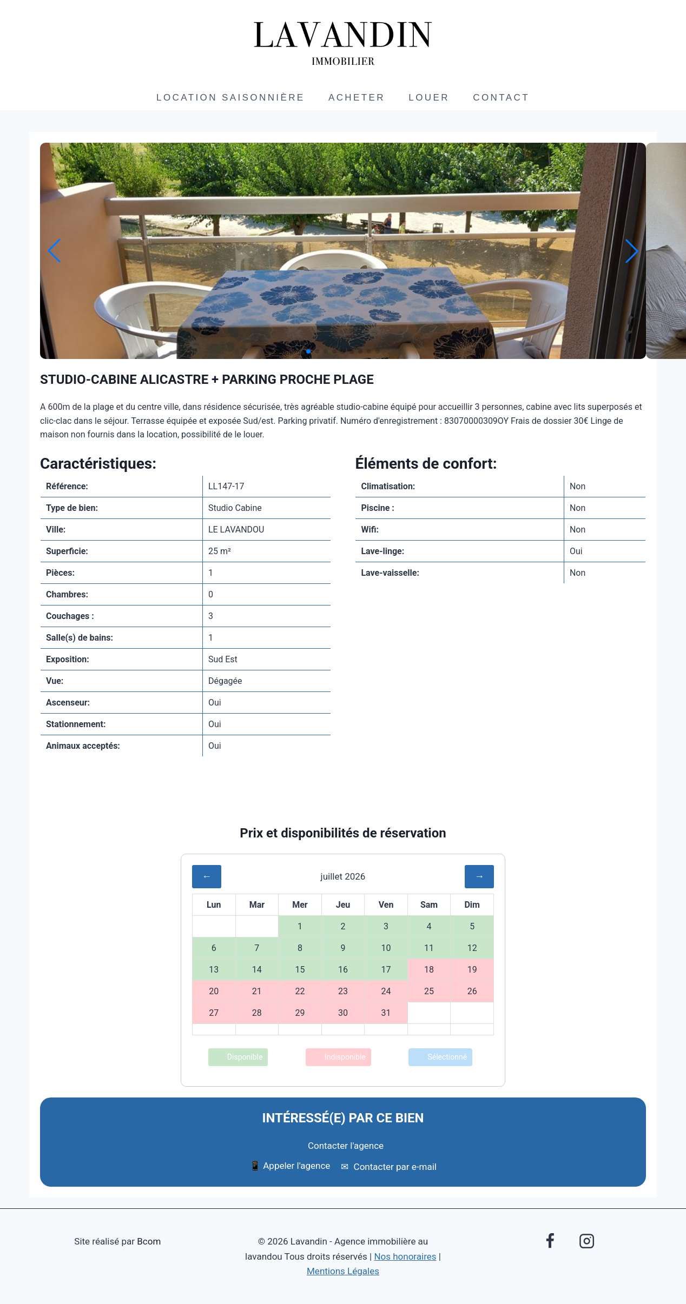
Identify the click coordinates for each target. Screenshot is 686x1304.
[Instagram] (586, 1240)
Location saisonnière (230, 97)
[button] (308, 351)
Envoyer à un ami (343, 800)
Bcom (149, 1241)
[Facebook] (550, 1240)
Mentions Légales (343, 1271)
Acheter (356, 97)
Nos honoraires (405, 1256)
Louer (429, 97)
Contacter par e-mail (389, 1166)
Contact (501, 97)
